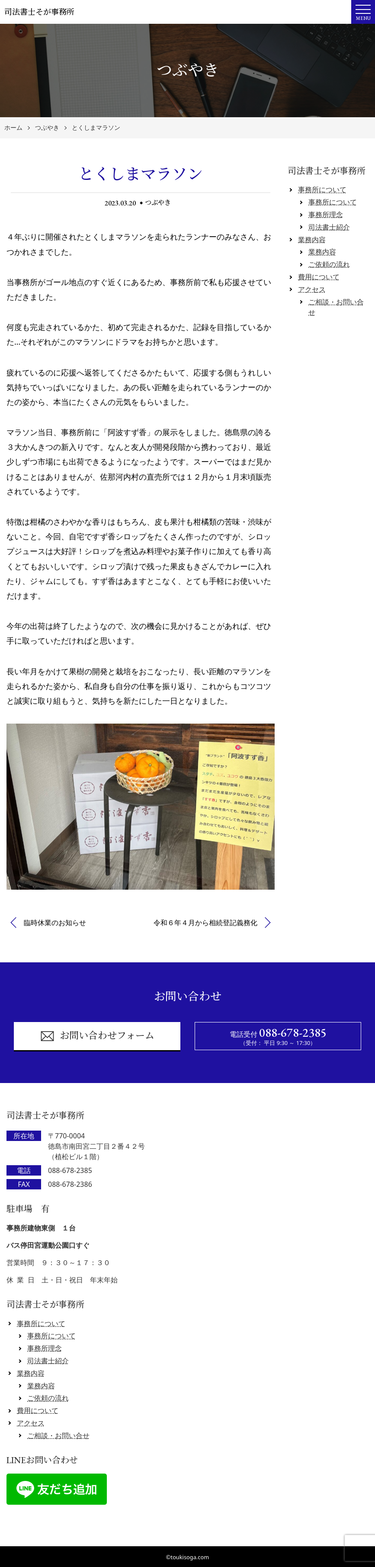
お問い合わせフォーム (97, 1036)
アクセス (312, 289)
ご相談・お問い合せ (58, 1435)
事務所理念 (325, 214)
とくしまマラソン (96, 127)
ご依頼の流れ (329, 264)
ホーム (13, 127)
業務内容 (312, 239)
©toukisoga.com (187, 1557)
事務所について (322, 189)
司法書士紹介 (329, 227)
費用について (319, 277)
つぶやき (47, 127)
